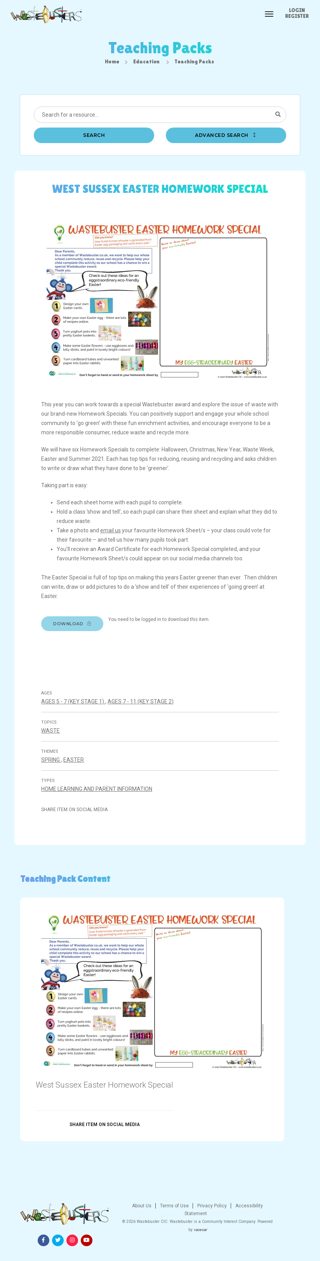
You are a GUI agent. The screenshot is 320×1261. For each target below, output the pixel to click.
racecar (170, 1245)
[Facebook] (248, 1223)
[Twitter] (262, 1223)
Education (146, 62)
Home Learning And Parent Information (99, 797)
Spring (53, 768)
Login (297, 10)
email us (113, 534)
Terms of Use (136, 1221)
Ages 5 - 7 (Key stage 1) (75, 710)
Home (112, 62)
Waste (52, 739)
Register (297, 16)
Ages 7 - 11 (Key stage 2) (143, 710)
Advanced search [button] (226, 137)
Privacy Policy (174, 1221)
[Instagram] (276, 1223)
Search (94, 137)
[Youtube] (291, 1223)
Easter (76, 768)
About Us (104, 1221)
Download (75, 627)
